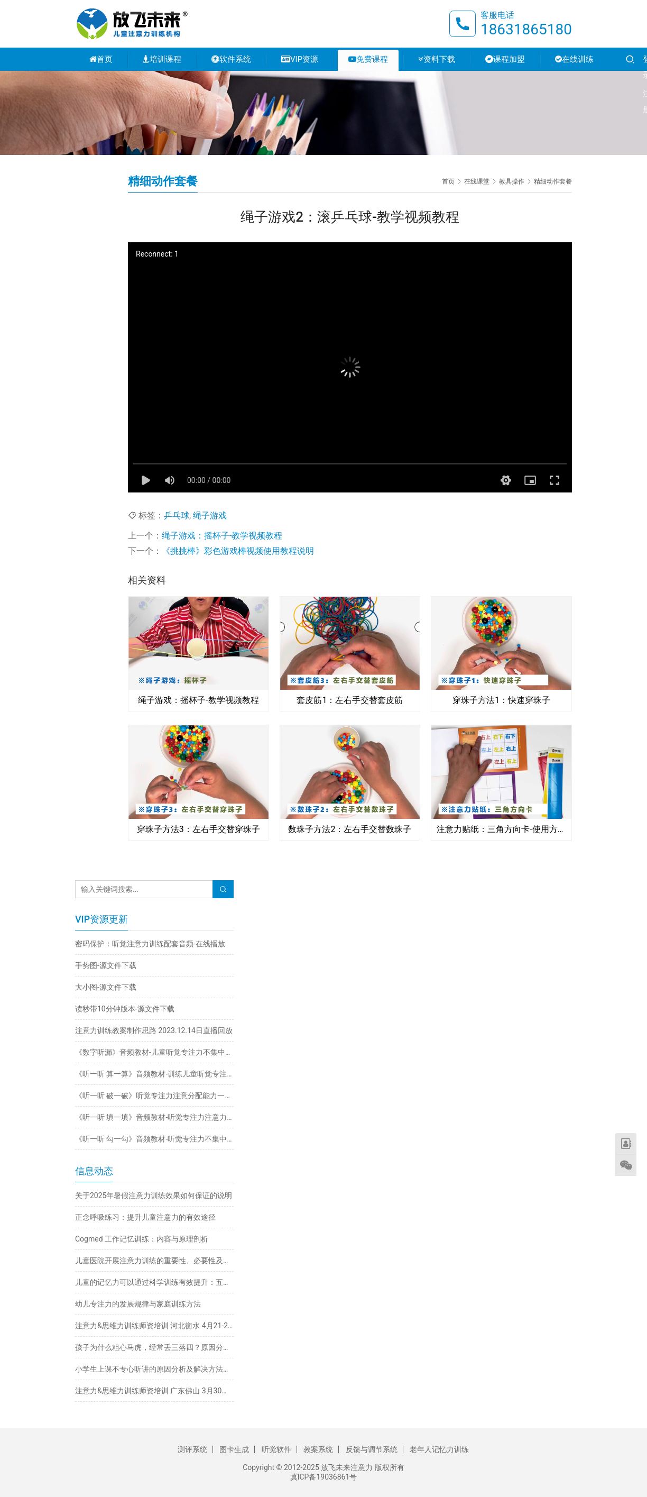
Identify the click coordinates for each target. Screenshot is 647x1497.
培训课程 (162, 59)
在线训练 (574, 59)
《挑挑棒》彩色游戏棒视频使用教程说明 (238, 551)
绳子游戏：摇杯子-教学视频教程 (222, 536)
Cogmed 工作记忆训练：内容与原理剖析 (141, 1239)
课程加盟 (505, 59)
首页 (101, 59)
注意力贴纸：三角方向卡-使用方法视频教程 (501, 829)
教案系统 (318, 1449)
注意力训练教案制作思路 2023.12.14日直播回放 (154, 1030)
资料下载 (436, 59)
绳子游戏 (210, 515)
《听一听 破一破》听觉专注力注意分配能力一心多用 (154, 1095)
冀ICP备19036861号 (323, 1477)
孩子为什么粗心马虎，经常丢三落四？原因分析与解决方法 (154, 1347)
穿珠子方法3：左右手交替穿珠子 (198, 829)
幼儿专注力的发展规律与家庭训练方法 (138, 1304)
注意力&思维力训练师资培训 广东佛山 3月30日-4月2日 (154, 1390)
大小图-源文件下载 (105, 987)
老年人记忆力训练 (439, 1449)
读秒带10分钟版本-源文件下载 (124, 1009)
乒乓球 (176, 515)
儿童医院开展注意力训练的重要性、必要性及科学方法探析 (154, 1260)
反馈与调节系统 (372, 1449)
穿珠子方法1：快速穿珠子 (501, 700)
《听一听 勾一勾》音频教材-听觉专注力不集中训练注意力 (154, 1139)
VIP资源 (299, 59)
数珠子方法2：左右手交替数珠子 (349, 829)
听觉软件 (276, 1449)
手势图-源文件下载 (105, 965)
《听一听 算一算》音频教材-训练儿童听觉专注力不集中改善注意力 (154, 1074)
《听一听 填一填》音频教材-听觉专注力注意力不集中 (154, 1117)
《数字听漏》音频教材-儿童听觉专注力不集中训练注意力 (154, 1052)
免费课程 (368, 59)
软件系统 (231, 59)
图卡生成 (234, 1449)
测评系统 (192, 1449)
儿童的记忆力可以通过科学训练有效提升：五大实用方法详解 (154, 1282)
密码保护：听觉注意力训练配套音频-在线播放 (150, 943)
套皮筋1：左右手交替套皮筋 (350, 700)
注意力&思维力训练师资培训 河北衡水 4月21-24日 (154, 1325)
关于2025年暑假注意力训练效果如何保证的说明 (153, 1195)
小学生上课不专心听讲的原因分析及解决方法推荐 (154, 1369)
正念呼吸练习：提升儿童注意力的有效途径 (145, 1217)
